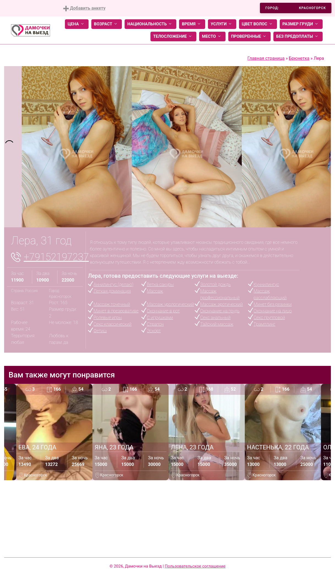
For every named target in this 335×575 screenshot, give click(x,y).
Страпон (155, 324)
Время (192, 24)
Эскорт (154, 330)
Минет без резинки (273, 304)
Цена (77, 24)
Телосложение (173, 36)
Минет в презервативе (116, 311)
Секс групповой (269, 317)
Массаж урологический (170, 304)
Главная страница (266, 58)
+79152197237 (56, 257)
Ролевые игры (108, 317)
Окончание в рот (163, 311)
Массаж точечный (112, 304)
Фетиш (100, 330)
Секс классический (112, 324)
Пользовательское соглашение (195, 566)
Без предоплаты (298, 36)
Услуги (222, 24)
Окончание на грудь (220, 311)
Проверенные (249, 36)
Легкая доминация (112, 291)
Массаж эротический (221, 304)
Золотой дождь (215, 284)
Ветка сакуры (160, 284)
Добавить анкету (84, 8)
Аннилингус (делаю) (113, 284)
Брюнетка (299, 58)
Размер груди (301, 24)
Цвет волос (258, 24)
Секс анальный (215, 317)
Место (212, 36)
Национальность (150, 24)
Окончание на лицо (273, 311)
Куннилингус (266, 284)
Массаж (155, 291)
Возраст (106, 24)
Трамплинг (264, 324)
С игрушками (160, 317)
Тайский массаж (216, 324)
